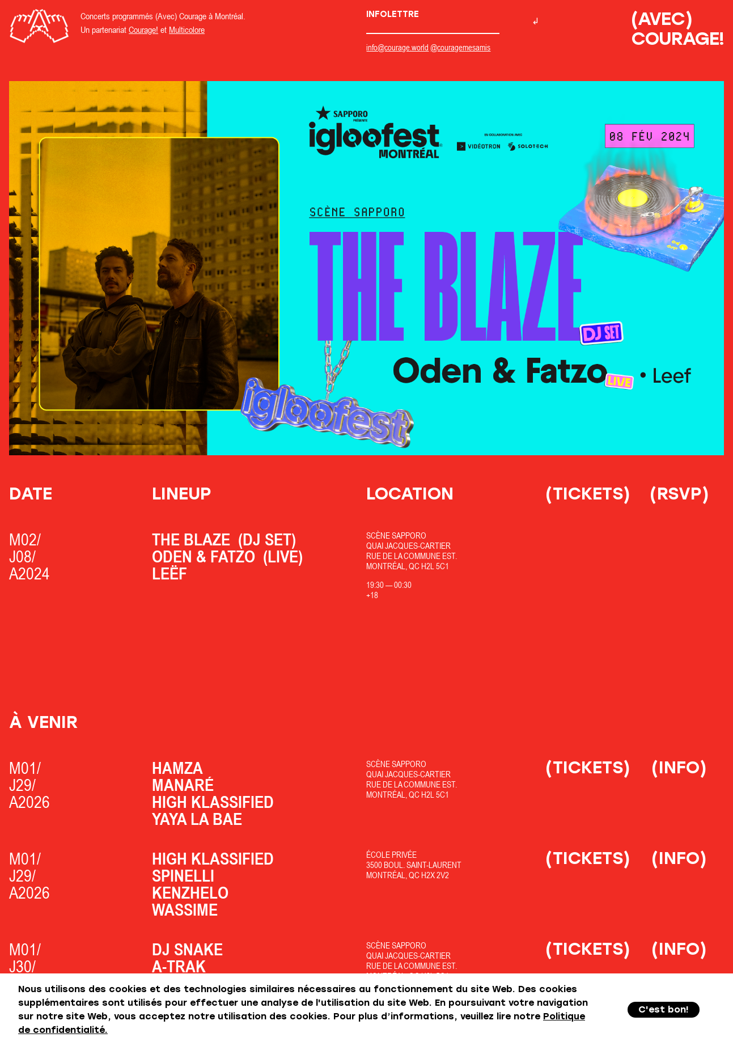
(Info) (679, 767)
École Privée (391, 854)
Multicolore (187, 29)
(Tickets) (587, 493)
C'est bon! (663, 1009)
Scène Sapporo (396, 535)
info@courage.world (397, 47)
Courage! (143, 29)
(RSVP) (679, 493)
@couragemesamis (460, 47)
